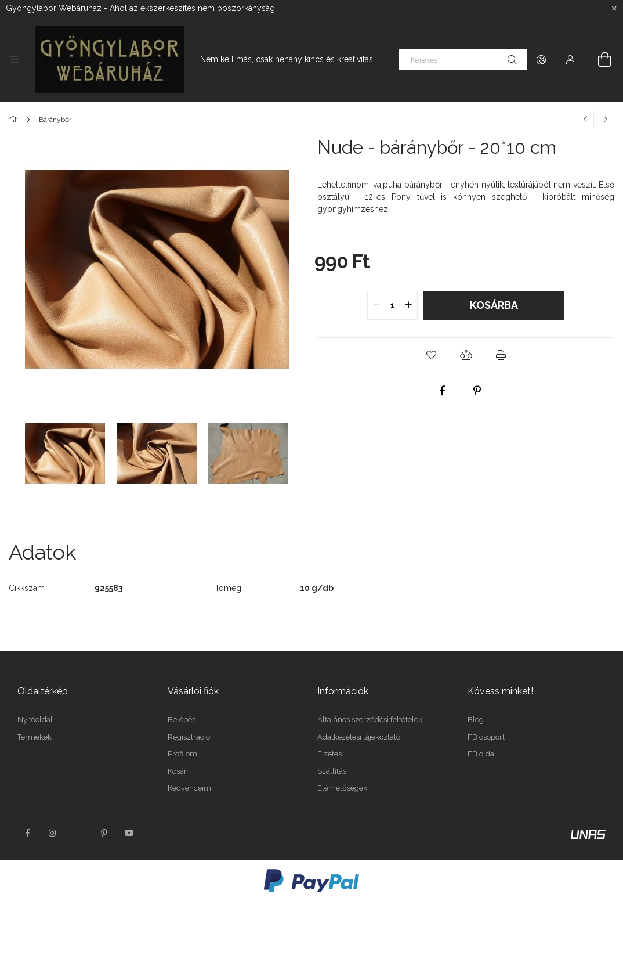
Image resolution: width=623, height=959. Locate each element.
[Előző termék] (585, 119)
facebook (27, 833)
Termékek (34, 737)
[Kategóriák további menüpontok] (14, 59)
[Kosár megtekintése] (598, 59)
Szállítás (331, 771)
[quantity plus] (408, 305)
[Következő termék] (605, 119)
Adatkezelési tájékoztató (358, 737)
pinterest (104, 833)
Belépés (181, 719)
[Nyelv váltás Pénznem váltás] (541, 59)
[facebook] (442, 390)
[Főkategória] (15, 120)
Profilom (182, 753)
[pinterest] (477, 390)
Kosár (177, 771)
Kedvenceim (189, 788)
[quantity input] (392, 305)
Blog (476, 719)
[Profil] (570, 59)
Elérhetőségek (342, 788)
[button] (431, 355)
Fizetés (329, 753)
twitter (78, 833)
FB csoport (486, 737)
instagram (53, 833)
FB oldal (482, 753)
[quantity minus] (376, 305)
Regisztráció (189, 737)
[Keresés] (463, 59)
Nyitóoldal (35, 719)
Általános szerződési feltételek (369, 719)
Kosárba (494, 305)
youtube (129, 833)
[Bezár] (614, 8)
